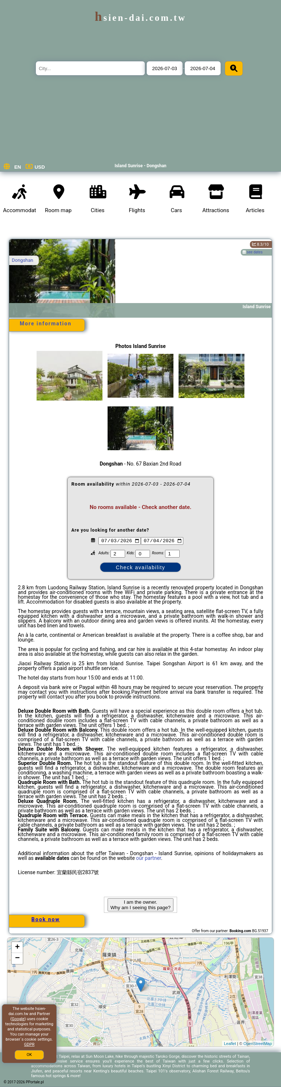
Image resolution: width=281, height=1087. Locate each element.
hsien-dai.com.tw (140, 18)
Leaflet (230, 1043)
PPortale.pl (35, 1082)
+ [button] (17, 947)
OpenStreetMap (257, 1043)
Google (18, 1019)
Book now (45, 919)
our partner (148, 858)
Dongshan (22, 260)
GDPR (29, 1044)
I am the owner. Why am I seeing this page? (140, 904)
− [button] (17, 958)
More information (46, 323)
